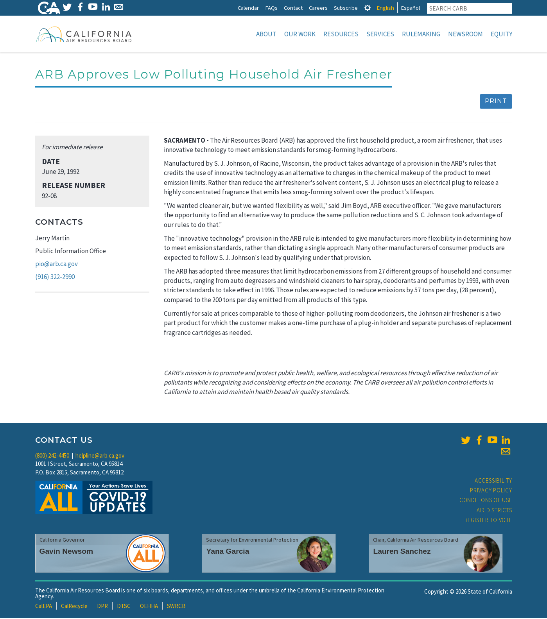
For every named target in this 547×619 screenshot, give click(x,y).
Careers (318, 7)
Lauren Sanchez (401, 552)
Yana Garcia (227, 552)
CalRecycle (74, 606)
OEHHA (149, 606)
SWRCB (176, 606)
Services (380, 34)
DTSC (124, 606)
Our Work (300, 34)
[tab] (367, 8)
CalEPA (43, 606)
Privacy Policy (491, 491)
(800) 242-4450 (52, 456)
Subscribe (346, 7)
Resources (341, 34)
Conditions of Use (485, 501)
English (385, 7)
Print (496, 102)
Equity (501, 34)
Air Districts (494, 511)
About (266, 34)
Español (410, 7)
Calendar (248, 7)
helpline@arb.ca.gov (99, 456)
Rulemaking (421, 34)
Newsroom (465, 34)
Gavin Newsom (66, 552)
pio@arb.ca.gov (56, 264)
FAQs (271, 7)
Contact (293, 7)
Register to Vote (488, 520)
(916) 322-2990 (55, 277)
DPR (102, 606)
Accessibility (493, 481)
